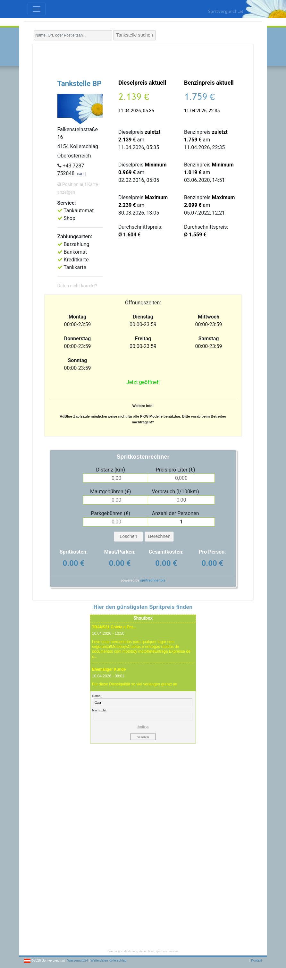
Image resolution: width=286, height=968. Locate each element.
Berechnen (159, 536)
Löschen (128, 536)
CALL (80, 174)
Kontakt (256, 960)
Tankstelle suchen (134, 35)
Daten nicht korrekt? (77, 285)
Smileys (142, 726)
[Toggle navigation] (37, 9)
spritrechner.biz (152, 580)
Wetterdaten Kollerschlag (108, 960)
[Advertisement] (143, 60)
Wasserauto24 (77, 960)
